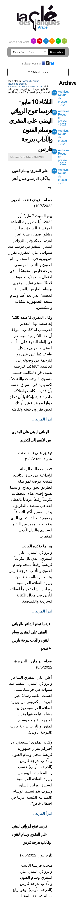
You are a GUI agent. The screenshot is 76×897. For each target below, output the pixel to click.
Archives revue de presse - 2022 (25, 86)
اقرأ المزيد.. (42, 813)
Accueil (27, 81)
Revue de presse (17, 83)
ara (46, 41)
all (33, 41)
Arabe (36, 81)
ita (58, 41)
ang (39, 41)
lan (64, 41)
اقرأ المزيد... (42, 419)
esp (52, 41)
